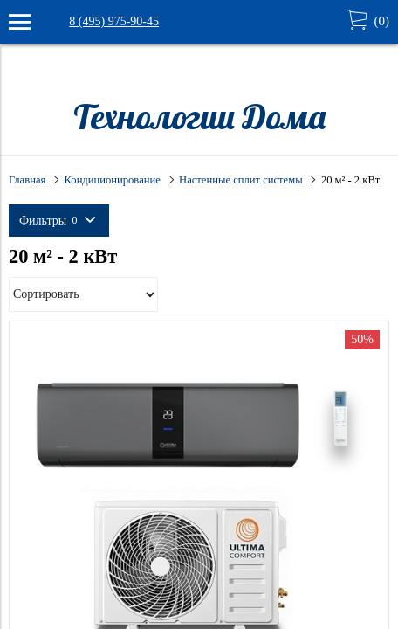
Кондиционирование (113, 180)
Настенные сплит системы (241, 180)
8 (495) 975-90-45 (114, 21)
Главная (27, 180)
